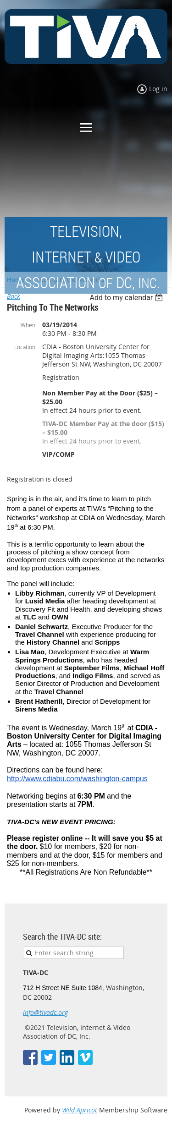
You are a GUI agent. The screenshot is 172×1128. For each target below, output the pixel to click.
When (28, 325)
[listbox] (127, 297)
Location (24, 346)
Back (13, 296)
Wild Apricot (79, 1110)
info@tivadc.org (45, 1012)
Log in (158, 88)
